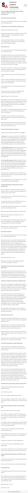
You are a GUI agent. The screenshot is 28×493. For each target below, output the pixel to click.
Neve (9, 491)
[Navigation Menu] (25, 5)
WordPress (18, 491)
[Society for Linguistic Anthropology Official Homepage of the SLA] (11, 5)
